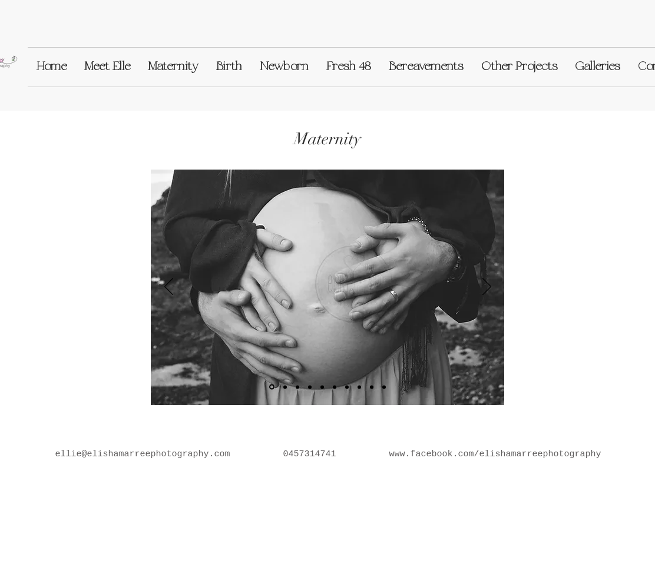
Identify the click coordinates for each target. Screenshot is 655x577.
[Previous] (168, 287)
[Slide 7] (371, 387)
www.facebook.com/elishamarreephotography (495, 454)
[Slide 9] (359, 387)
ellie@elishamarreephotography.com (142, 454)
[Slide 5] (297, 387)
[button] (107, 67)
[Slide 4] (322, 387)
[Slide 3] (310, 387)
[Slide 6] (334, 387)
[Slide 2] (285, 387)
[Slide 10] (384, 387)
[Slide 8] (347, 387)
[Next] (486, 287)
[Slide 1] (271, 387)
